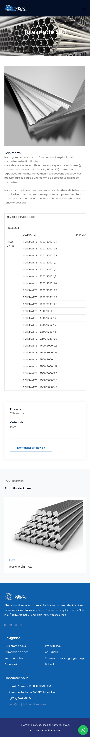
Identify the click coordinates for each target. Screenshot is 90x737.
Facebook (10, 664)
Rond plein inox (20, 566)
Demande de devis (16, 652)
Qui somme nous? (15, 646)
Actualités (51, 652)
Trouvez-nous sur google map (64, 658)
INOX (12, 560)
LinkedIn (50, 664)
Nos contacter (13, 658)
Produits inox (53, 646)
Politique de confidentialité (45, 730)
